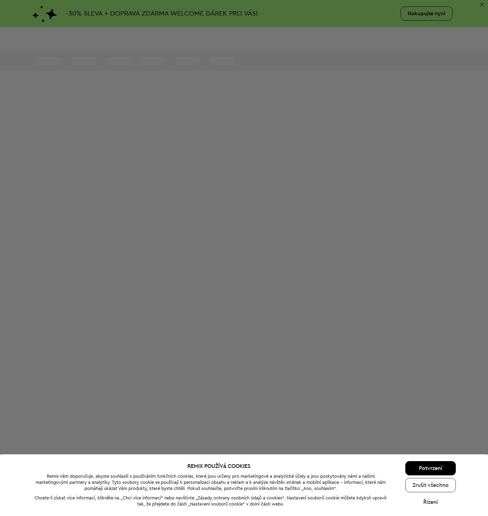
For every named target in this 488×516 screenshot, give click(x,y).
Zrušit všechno (430, 454)
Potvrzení (430, 437)
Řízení (430, 471)
